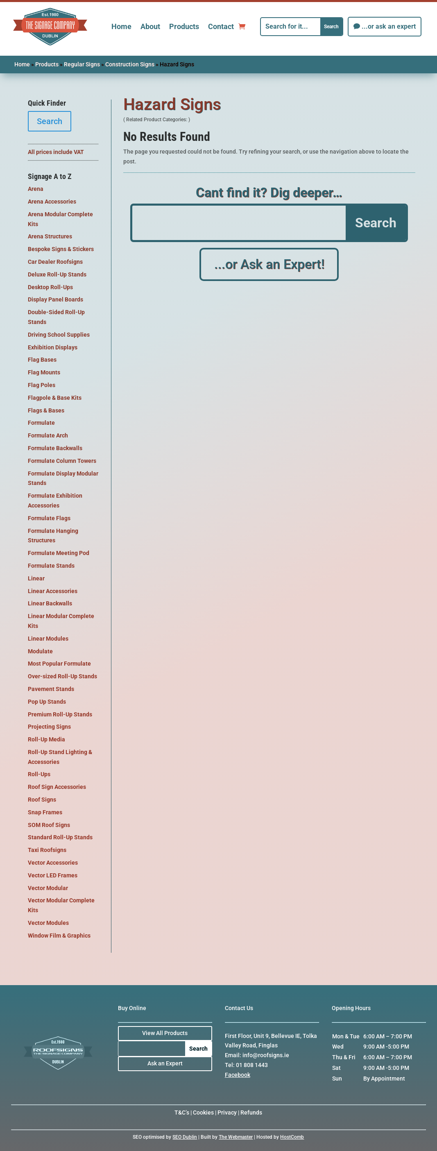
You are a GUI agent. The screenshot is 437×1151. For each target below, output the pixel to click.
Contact (221, 26)
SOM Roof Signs (49, 825)
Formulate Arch (48, 435)
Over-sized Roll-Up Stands (62, 676)
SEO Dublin (184, 1137)
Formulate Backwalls (55, 448)
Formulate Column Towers (62, 461)
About (150, 26)
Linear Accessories (52, 591)
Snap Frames (45, 812)
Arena (35, 189)
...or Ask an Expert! (269, 265)
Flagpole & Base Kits (55, 397)
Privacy (227, 1112)
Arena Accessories (52, 201)
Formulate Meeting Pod (58, 553)
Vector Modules (48, 923)
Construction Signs (129, 64)
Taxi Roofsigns (47, 850)
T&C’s (181, 1112)
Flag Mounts (44, 372)
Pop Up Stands (47, 701)
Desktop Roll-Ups (50, 287)
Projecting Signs (49, 726)
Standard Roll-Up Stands (60, 837)
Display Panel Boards (55, 299)
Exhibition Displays (52, 347)
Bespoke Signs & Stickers (61, 249)
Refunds (251, 1112)
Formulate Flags (49, 518)
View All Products (165, 1033)
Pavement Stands (51, 689)
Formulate (41, 422)
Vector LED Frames (52, 875)
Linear (36, 578)
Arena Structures (50, 236)
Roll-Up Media (46, 739)
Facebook (237, 1075)
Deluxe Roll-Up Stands (57, 274)
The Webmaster (236, 1137)
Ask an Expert (165, 1063)
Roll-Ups (39, 774)
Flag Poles (41, 385)
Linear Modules (48, 638)
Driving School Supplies (59, 334)
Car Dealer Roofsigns (55, 261)
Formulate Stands (51, 565)
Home (121, 26)
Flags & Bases (46, 410)
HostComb (292, 1137)
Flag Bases (42, 359)
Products (184, 26)
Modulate (40, 651)
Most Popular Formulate (59, 663)
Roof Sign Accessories (57, 787)
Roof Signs (42, 799)
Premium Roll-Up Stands (60, 714)
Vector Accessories (53, 862)
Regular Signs (82, 64)
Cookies (203, 1112)
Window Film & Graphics (59, 935)
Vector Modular (48, 888)
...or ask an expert (389, 26)
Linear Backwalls (50, 603)
